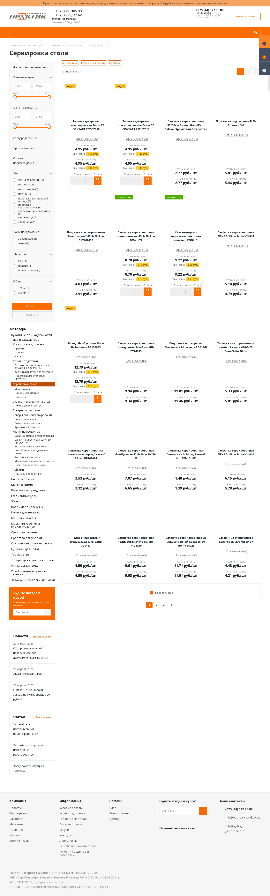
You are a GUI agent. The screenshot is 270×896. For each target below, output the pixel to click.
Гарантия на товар (73, 819)
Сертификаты (19, 840)
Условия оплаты (70, 808)
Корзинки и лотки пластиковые (34, 372)
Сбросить (32, 314)
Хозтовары (17, 329)
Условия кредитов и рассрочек (74, 853)
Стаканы (20, 352)
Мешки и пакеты (23, 518)
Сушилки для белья (25, 549)
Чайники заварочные (28, 473)
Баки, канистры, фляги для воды (34, 435)
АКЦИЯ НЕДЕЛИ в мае (27, 674)
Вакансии (16, 819)
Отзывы (15, 835)
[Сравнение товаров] (264, 68)
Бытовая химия (22, 485)
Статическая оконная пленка (32, 543)
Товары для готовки (26, 410)
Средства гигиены (24, 532)
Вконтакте (163, 837)
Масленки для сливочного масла (35, 461)
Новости (15, 808)
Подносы (114, 63)
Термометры (20, 554)
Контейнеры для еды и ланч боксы (32, 452)
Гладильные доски (24, 496)
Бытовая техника (23, 479)
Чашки (19, 356)
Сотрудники (18, 813)
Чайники (18, 469)
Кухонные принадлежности (31, 335)
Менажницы (69, 63)
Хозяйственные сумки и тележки (28, 572)
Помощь (116, 801)
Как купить (67, 835)
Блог (112, 808)
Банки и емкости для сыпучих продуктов (33, 441)
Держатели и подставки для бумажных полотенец (32, 366)
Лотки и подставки (25, 361)
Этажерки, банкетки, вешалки (33, 580)
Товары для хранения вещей (32, 560)
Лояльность (68, 840)
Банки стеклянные (26, 419)
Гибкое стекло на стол (28, 405)
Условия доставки (72, 813)
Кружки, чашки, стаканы (28, 344)
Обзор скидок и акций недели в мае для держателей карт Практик (30, 652)
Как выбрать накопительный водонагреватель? (25, 728)
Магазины (16, 824)
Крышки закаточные (28, 427)
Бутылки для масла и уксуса (32, 446)
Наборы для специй (93, 63)
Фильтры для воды (25, 565)
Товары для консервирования (32, 415)
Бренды (115, 819)
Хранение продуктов (26, 431)
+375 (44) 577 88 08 (210, 10)
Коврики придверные (27, 507)
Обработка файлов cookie (77, 846)
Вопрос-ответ (119, 813)
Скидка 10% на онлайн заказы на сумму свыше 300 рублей (31, 694)
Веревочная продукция (28, 490)
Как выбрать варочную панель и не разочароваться (28, 749)
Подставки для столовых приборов (30, 377)
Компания (17, 801)
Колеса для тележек (25, 512)
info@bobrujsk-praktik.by (242, 817)
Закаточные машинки (28, 423)
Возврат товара (70, 824)
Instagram (183, 837)
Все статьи (43, 717)
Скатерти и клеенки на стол (31, 401)
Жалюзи (17, 501)
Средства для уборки (26, 538)
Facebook (173, 837)
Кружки (19, 348)
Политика (16, 830)
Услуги (64, 830)
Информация (70, 801)
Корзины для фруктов (28, 457)
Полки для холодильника (30, 465)
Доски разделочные (26, 339)
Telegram (192, 837)
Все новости (42, 636)
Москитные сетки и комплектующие (25, 525)
